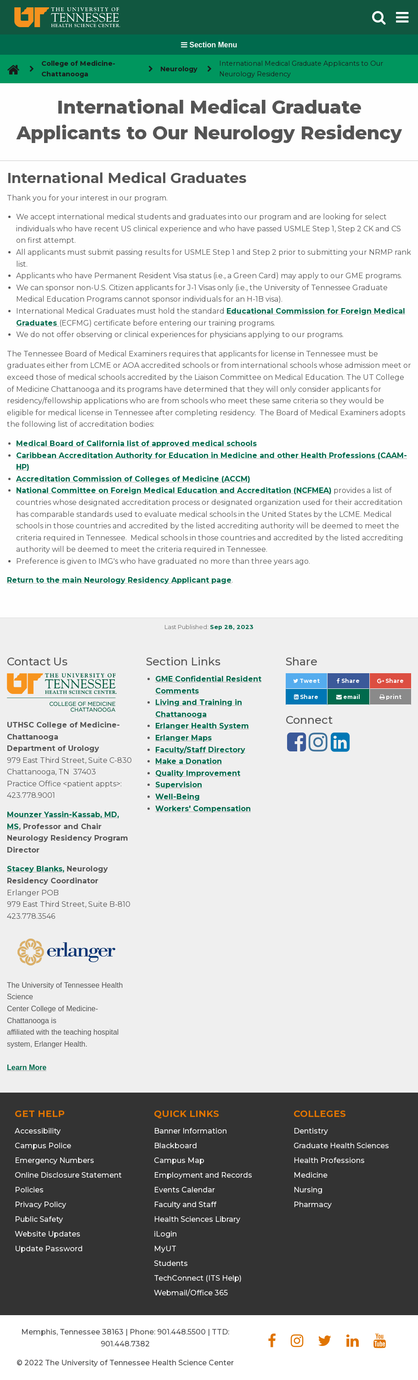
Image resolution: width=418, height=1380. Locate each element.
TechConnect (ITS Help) (198, 1278)
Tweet (310, 683)
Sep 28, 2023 (232, 627)
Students (171, 1263)
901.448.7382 (125, 1344)
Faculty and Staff (185, 1204)
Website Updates (47, 1234)
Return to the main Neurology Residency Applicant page (119, 580)
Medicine (311, 1175)
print (390, 696)
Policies (29, 1189)
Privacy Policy (40, 1204)
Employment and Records (203, 1175)
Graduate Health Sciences (341, 1145)
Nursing (308, 1189)
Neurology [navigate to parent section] (179, 69)
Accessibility (38, 1131)
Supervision (178, 784)
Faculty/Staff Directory (200, 749)
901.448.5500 (181, 1332)
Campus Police (43, 1145)
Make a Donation (188, 761)
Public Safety (39, 1219)
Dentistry (311, 1131)
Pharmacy (313, 1204)
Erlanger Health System (202, 725)
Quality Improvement (197, 773)
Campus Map (179, 1160)
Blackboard (175, 1145)
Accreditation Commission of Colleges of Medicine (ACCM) (133, 479)
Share (353, 683)
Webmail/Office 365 (191, 1292)
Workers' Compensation (203, 808)
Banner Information (190, 1131)
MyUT (165, 1248)
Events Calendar (184, 1189)
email (348, 696)
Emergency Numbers (54, 1160)
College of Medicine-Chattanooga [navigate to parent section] (78, 68)
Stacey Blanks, (35, 869)
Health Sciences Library (197, 1219)
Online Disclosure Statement (68, 1175)
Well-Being (177, 796)
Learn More (26, 1067)
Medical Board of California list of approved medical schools (136, 443)
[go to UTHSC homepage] (10, 69)
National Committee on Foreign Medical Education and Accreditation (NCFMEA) (174, 490)
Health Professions (329, 1160)
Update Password (49, 1248)
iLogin (165, 1234)
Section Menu (209, 45)
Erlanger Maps (183, 737)
